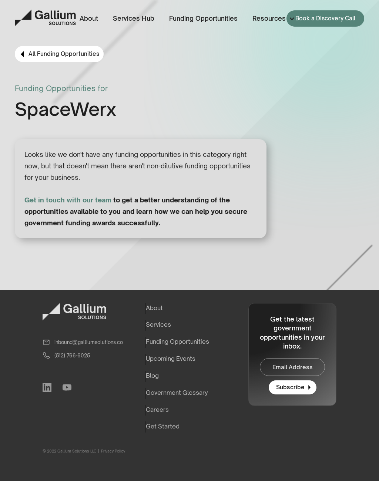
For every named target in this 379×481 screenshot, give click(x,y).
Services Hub (133, 18)
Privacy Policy (112, 451)
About (89, 18)
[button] (272, 19)
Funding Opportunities (203, 18)
